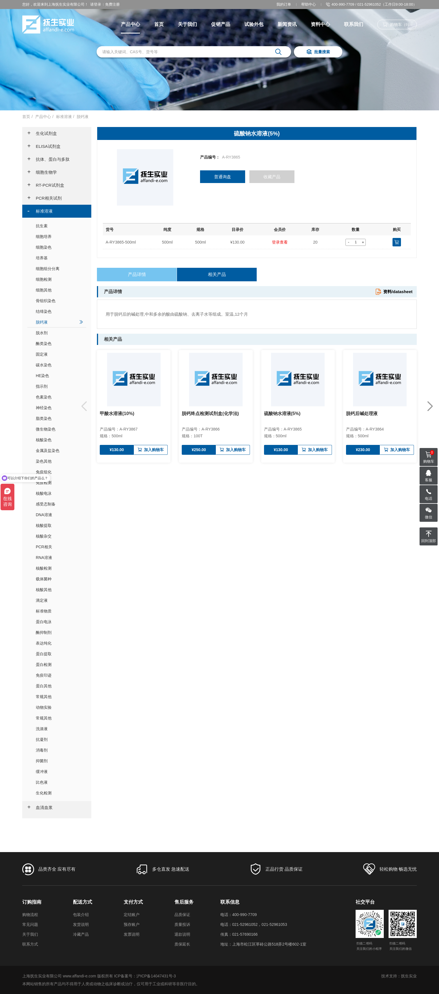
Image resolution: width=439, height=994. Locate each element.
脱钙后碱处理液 (362, 413)
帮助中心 (308, 4)
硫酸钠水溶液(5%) (282, 413)
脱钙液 (82, 116)
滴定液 (59, 600)
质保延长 (182, 944)
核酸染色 (59, 439)
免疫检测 (59, 482)
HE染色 (59, 375)
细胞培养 (59, 236)
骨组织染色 (59, 300)
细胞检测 (59, 279)
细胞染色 (59, 247)
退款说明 (182, 934)
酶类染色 (59, 343)
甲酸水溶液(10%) (117, 413)
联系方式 (30, 944)
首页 (159, 24)
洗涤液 (59, 728)
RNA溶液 (59, 557)
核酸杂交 (59, 536)
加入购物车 (151, 449)
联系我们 (353, 24)
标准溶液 (64, 116)
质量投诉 (182, 924)
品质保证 (182, 914)
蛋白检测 (59, 664)
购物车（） (397, 24)
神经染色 (59, 407)
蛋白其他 (59, 686)
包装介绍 (81, 914)
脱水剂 (59, 332)
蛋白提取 (59, 653)
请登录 (95, 4)
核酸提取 (59, 525)
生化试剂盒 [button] (42, 133)
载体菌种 (59, 579)
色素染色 (59, 397)
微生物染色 (59, 429)
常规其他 (59, 696)
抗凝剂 (59, 739)
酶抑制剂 (59, 632)
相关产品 (217, 274)
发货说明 (81, 924)
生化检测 (59, 793)
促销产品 (220, 24)
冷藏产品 (81, 934)
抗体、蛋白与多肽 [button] (48, 159)
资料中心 (320, 24)
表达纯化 (59, 643)
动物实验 (59, 707)
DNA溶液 (59, 514)
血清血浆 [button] (40, 807)
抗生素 (59, 225)
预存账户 (131, 924)
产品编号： (210, 157)
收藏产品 (271, 176)
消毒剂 (59, 750)
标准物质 (59, 611)
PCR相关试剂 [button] (44, 198)
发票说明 (131, 934)
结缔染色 (59, 311)
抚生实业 (409, 976)
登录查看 (280, 242)
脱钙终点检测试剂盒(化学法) (210, 413)
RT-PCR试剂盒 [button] (45, 185)
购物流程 (30, 914)
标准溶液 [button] (40, 211)
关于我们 (187, 24)
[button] (430, 406)
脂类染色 (59, 418)
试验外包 (253, 24)
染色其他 (59, 461)
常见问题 (30, 924)
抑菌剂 (59, 760)
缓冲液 (59, 771)
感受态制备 (59, 504)
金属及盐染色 (59, 450)
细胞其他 (59, 290)
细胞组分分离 (59, 268)
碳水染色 (59, 365)
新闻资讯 (287, 24)
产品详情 (137, 274)
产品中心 (130, 24)
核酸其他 (59, 589)
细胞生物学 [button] (42, 172)
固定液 (59, 354)
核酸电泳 (59, 493)
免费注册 (112, 4)
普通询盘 (222, 176)
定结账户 (131, 914)
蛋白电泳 (59, 621)
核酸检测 (59, 568)
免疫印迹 (59, 675)
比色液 (59, 782)
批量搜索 (318, 52)
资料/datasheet (394, 291)
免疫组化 (59, 472)
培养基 (59, 258)
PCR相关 (59, 546)
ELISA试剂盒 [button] (44, 146)
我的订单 (283, 4)
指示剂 (59, 386)
